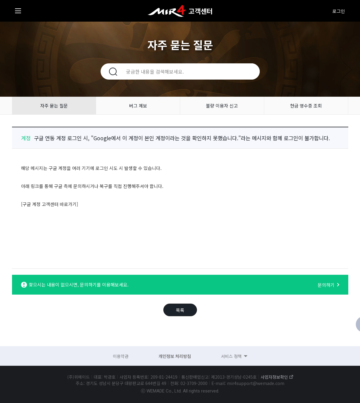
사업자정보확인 (274, 377)
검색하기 (110, 71)
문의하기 (326, 285)
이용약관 (121, 356)
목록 (180, 310)
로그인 (338, 11)
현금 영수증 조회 (306, 105)
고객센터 (201, 11)
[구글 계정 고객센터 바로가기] (49, 204)
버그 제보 (138, 105)
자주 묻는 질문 (54, 105)
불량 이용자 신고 (222, 105)
